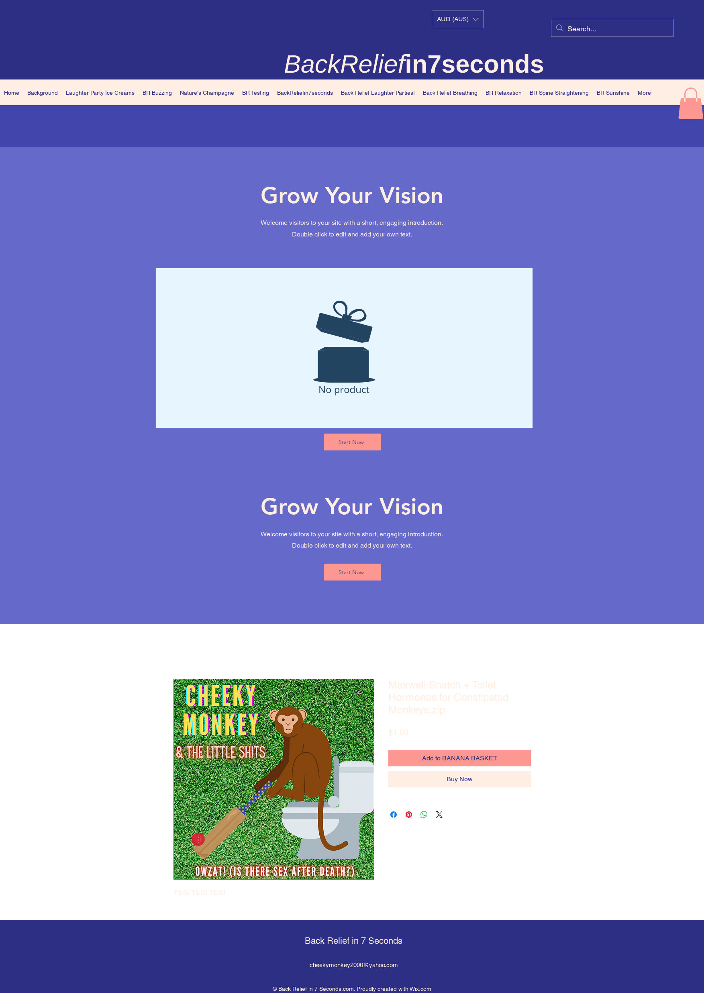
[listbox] (458, 19)
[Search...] (611, 29)
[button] (458, 19)
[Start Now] (352, 442)
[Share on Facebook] (393, 814)
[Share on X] (439, 814)
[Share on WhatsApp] (424, 814)
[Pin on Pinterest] (409, 814)
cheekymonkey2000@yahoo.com (354, 964)
